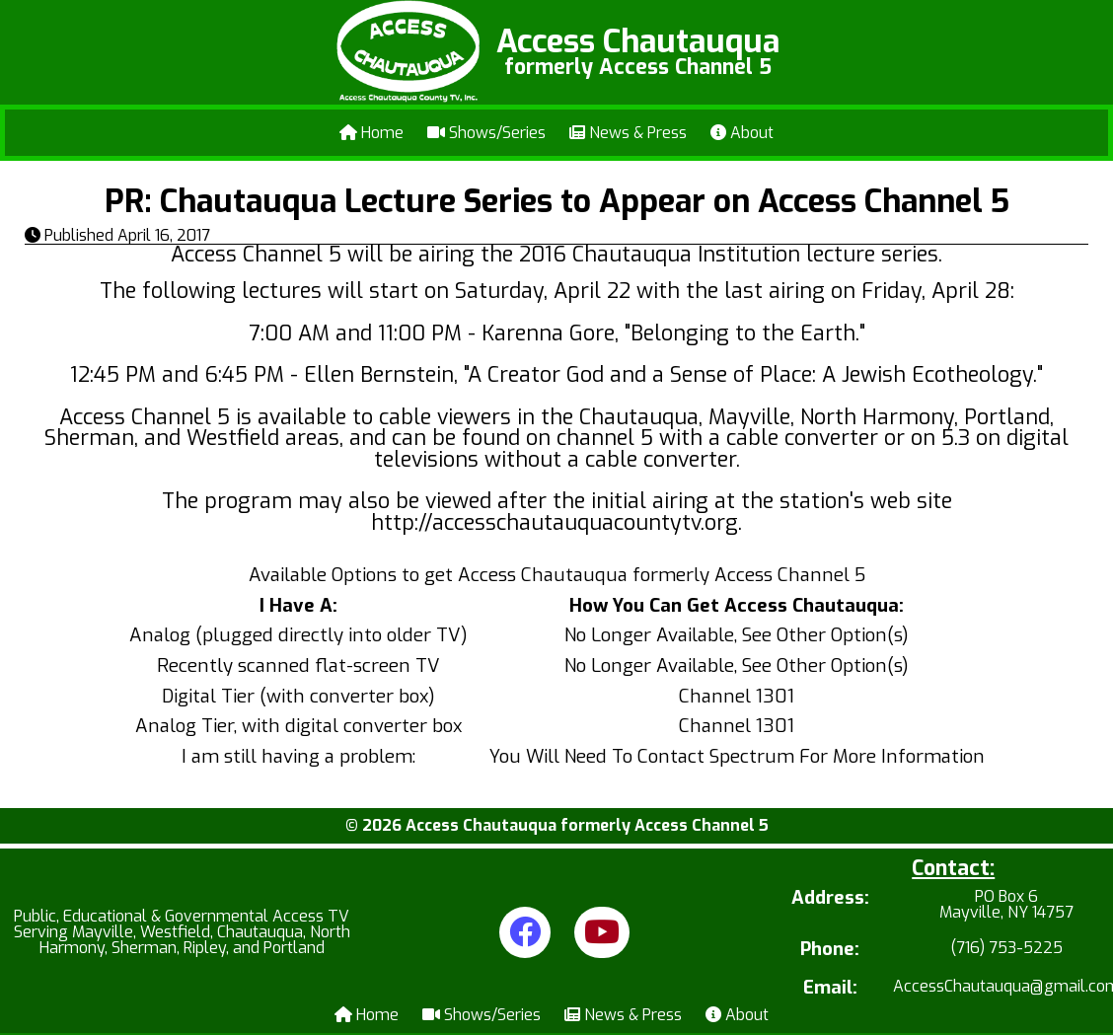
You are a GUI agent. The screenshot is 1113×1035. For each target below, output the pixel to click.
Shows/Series (486, 132)
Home (371, 132)
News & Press (628, 132)
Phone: (829, 949)
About (742, 132)
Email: (830, 988)
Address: (830, 899)
